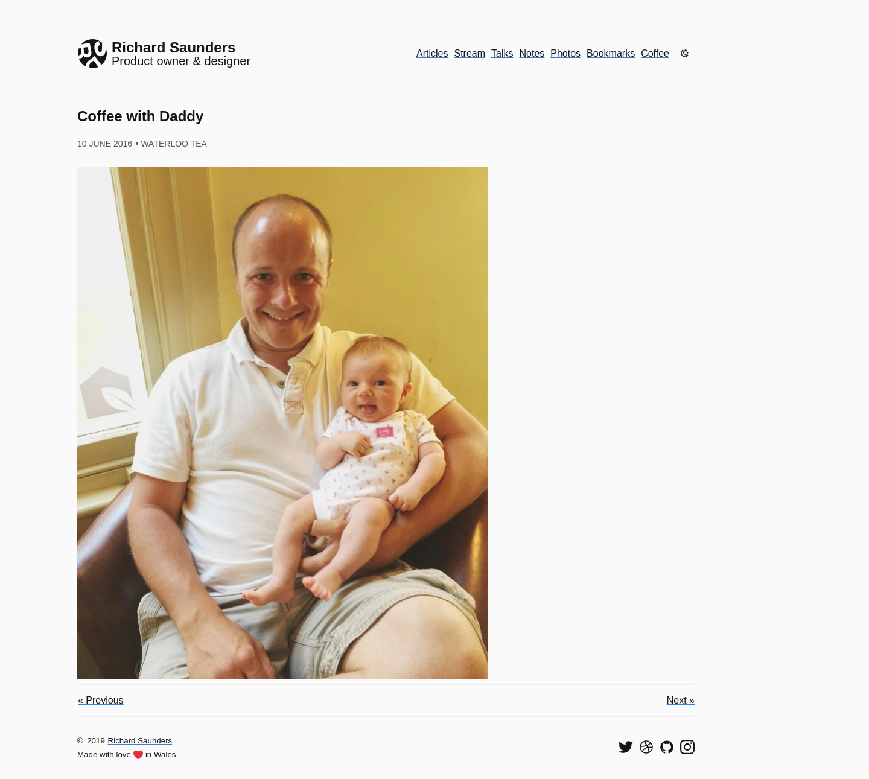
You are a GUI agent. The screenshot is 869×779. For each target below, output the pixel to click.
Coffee (655, 53)
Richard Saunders (140, 740)
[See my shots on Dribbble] (646, 747)
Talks (502, 53)
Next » (681, 700)
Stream (469, 53)
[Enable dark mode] (685, 53)
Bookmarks (611, 53)
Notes (532, 53)
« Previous (101, 700)
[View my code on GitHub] (667, 747)
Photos (565, 53)
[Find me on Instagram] (687, 747)
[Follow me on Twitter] (626, 747)
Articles (432, 53)
